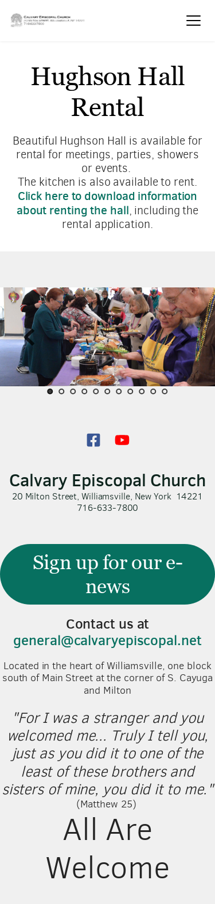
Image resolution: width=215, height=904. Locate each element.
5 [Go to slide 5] (96, 391)
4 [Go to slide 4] (85, 391)
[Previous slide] (29, 337)
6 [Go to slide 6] (108, 391)
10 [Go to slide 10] (154, 391)
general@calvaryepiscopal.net (107, 640)
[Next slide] (186, 337)
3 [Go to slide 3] (73, 391)
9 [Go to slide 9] (142, 391)
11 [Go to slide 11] (165, 391)
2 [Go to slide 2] (62, 391)
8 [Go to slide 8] (131, 391)
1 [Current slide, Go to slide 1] (50, 391)
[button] (193, 20)
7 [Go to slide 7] (119, 391)
